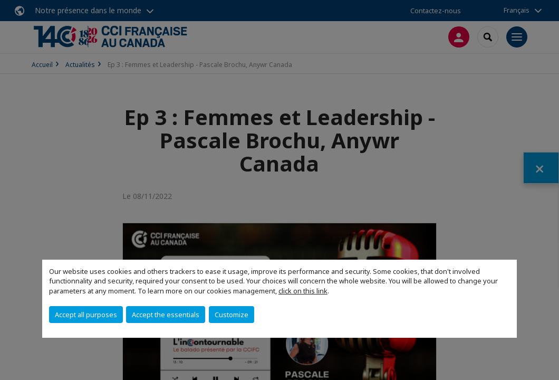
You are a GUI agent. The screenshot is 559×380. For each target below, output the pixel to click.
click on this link (302, 291)
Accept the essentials (165, 314)
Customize (231, 314)
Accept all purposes (86, 314)
